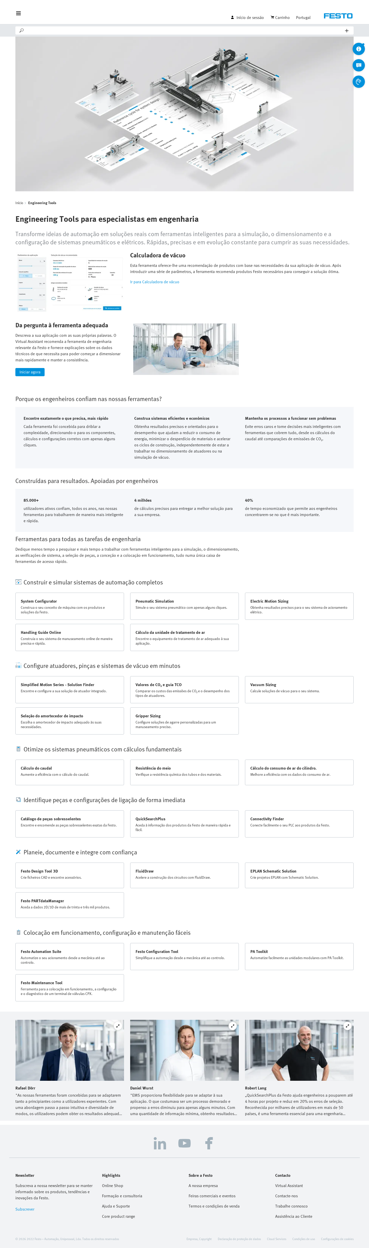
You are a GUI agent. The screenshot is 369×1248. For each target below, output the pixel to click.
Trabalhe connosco (291, 1206)
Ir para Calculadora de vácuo (154, 282)
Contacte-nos (286, 1196)
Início (19, 202)
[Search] (185, 30)
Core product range (118, 1216)
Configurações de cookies (337, 1238)
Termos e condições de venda (214, 1206)
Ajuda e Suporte (116, 1206)
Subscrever (24, 1209)
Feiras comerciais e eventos (212, 1196)
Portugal (303, 17)
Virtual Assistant (289, 1185)
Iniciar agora (29, 372)
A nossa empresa (203, 1185)
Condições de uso (303, 1238)
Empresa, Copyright (199, 1238)
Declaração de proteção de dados (239, 1238)
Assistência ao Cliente (293, 1216)
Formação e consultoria (122, 1196)
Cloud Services (276, 1238)
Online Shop (112, 1185)
